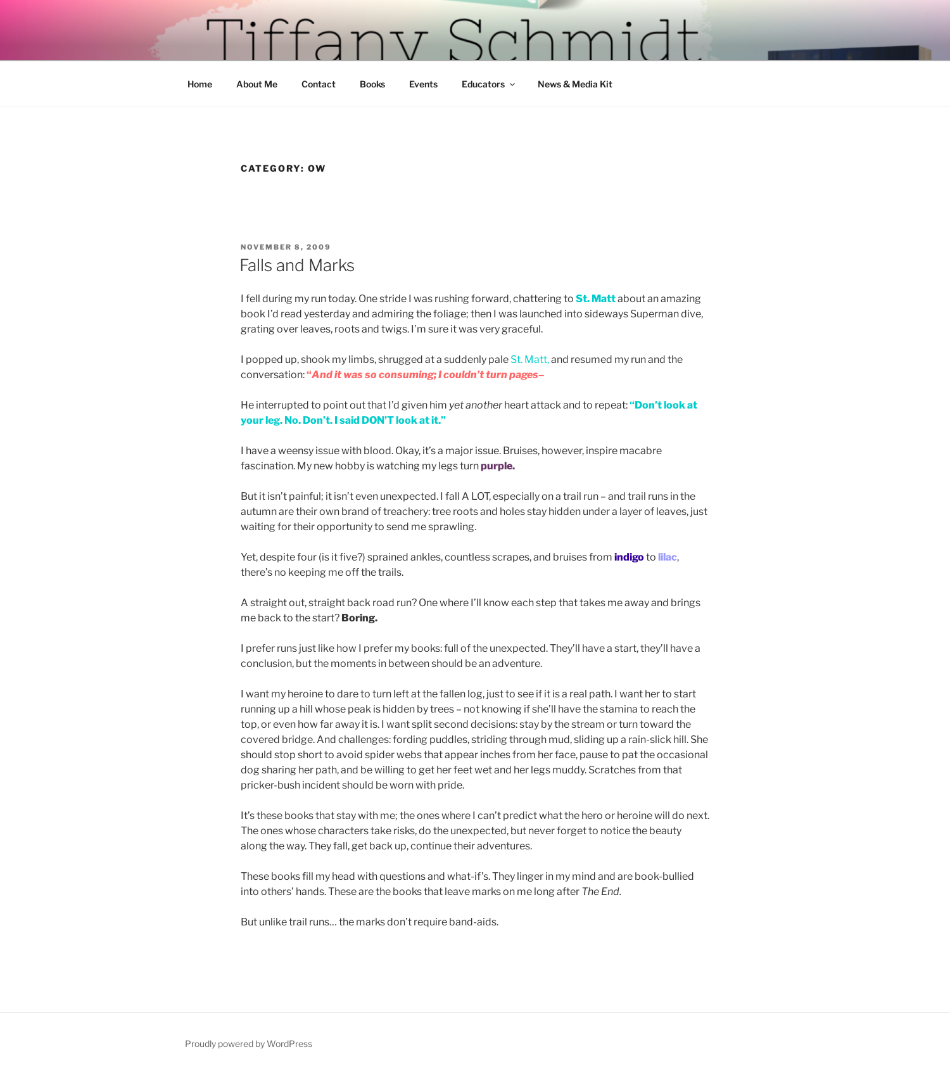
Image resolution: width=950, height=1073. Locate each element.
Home (199, 84)
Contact (318, 84)
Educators (489, 84)
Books (372, 84)
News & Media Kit (575, 84)
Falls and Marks (297, 265)
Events (423, 84)
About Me (256, 84)
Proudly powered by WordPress (248, 1043)
